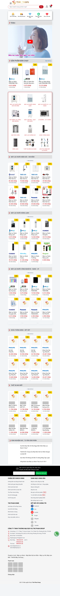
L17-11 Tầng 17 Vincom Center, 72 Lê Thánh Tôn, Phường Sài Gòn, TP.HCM (33, 531)
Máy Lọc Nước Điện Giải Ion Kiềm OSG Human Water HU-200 (46, 178)
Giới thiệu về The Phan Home (15, 506)
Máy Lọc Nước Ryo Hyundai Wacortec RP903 (29, 82)
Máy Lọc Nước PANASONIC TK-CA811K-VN (35, 313)
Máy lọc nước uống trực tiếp (37, 481)
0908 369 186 (19, 543)
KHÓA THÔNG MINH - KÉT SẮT (20, 330)
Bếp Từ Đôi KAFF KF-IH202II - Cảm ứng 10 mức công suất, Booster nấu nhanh (23, 406)
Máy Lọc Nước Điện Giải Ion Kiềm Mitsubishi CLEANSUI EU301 (13, 201)
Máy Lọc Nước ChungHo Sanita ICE (46, 234)
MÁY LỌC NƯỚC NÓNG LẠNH (20, 213)
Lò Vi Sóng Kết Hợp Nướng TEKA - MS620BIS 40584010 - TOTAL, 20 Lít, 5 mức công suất (47, 429)
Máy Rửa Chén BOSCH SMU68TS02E (24, 429)
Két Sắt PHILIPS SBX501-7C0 (23, 351)
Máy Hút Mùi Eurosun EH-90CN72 (46, 406)
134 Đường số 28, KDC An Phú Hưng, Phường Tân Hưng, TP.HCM (30, 533)
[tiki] (33, 522)
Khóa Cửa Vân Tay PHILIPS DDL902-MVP (46, 351)
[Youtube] (32, 512)
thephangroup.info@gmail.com (17, 537)
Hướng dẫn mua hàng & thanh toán (16, 481)
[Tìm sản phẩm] (26, 6)
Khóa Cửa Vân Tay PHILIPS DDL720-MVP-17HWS (13, 374)
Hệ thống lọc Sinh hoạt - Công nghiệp (39, 484)
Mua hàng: (12, 540)
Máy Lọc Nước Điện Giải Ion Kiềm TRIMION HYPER (35, 178)
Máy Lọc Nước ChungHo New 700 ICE (13, 257)
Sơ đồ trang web (12, 497)
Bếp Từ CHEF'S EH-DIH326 (13, 406)
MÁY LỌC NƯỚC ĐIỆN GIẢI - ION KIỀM (22, 157)
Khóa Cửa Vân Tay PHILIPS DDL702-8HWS (24, 374)
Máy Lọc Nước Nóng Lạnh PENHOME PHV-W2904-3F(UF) (24, 234)
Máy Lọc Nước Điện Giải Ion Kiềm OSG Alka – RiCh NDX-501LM (47, 201)
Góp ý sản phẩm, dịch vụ (13, 517)
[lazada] (34, 525)
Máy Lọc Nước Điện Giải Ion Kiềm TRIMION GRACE (24, 201)
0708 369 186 (19, 541)
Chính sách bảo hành (13, 487)
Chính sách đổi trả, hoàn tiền (14, 489)
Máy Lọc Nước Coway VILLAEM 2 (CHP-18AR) (24, 257)
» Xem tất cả (30, 160)
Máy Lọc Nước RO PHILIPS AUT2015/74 (46, 313)
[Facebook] (32, 506)
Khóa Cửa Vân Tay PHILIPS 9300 (35, 374)
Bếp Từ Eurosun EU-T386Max (35, 406)
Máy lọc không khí (35, 487)
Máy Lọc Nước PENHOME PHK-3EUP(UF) (13, 82)
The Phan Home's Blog (13, 492)
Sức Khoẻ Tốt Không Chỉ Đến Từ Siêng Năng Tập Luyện (35, 457)
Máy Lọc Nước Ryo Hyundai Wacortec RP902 (13, 290)
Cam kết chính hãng (12, 509)
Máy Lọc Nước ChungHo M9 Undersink (13, 313)
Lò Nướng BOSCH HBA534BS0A (35, 429)
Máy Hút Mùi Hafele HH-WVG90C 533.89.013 (12, 429)
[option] (15, 76)
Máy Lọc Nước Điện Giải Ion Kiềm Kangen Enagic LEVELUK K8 (13, 178)
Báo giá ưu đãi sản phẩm (38, 492)
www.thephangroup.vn (15, 547)
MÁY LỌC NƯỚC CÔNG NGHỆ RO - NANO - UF (25, 269)
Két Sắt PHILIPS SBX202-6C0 (34, 351)
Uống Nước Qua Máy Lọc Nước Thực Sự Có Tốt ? (33, 461)
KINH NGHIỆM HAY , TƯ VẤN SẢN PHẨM (24, 440)
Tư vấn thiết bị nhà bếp (38, 495)
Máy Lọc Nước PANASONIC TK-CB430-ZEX (24, 313)
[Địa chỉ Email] (24, 473)
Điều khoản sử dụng (12, 511)
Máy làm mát (34, 489)
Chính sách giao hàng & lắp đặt (15, 484)
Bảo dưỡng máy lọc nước (37, 500)
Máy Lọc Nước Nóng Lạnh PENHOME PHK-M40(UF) (35, 234)
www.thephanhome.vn (15, 545)
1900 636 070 (19, 540)
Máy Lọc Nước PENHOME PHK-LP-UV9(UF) (35, 290)
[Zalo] (32, 509)
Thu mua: (12, 543)
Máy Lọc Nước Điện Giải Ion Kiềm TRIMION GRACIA (24, 178)
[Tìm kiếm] (41, 6)
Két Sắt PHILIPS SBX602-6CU (12, 351)
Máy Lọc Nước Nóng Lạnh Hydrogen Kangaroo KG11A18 (46, 257)
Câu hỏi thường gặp (12, 495)
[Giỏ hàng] (50, 6)
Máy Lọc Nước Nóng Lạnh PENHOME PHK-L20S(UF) (45, 82)
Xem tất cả (48, 60)
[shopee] (35, 519)
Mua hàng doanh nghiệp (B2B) (38, 497)
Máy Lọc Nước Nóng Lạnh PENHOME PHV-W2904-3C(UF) (13, 234)
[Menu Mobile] (11, 3)
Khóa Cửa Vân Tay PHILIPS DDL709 (46, 374)
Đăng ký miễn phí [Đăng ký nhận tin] (41, 473)
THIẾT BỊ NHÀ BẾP (16, 385)
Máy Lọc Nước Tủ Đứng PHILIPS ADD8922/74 (35, 257)
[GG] (32, 515)
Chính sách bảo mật (12, 514)
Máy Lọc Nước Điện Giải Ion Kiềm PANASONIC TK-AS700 (35, 201)
